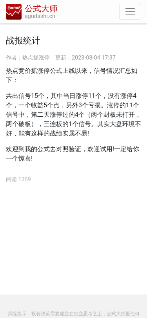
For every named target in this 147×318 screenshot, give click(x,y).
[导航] (130, 12)
